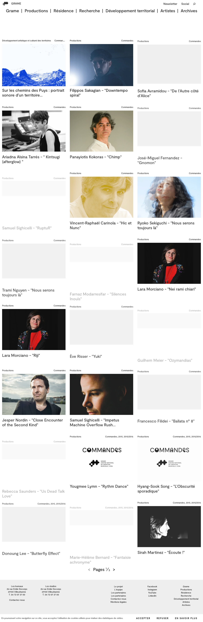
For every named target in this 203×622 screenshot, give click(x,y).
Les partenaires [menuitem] (118, 592)
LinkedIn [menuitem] (152, 595)
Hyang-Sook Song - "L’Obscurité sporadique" (166, 492)
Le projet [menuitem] (118, 586)
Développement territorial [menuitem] (130, 10)
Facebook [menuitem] (152, 586)
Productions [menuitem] (36, 10)
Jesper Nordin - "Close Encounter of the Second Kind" (32, 426)
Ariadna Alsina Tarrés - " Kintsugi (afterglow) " (31, 162)
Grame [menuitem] (12, 10)
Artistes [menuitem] (167, 10)
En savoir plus (186, 618)
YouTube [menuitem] (152, 592)
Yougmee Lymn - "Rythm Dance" (99, 489)
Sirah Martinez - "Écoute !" (161, 555)
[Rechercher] (194, 3)
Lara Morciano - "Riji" (21, 358)
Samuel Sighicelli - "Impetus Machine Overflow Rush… (94, 426)
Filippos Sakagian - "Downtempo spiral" (99, 94)
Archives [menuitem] (189, 10)
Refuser (163, 618)
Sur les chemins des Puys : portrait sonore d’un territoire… (33, 93)
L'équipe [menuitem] (118, 589)
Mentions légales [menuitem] (118, 602)
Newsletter (170, 3)
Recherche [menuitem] (89, 10)
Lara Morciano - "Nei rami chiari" (166, 292)
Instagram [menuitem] (152, 589)
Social (185, 3)
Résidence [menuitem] (64, 10)
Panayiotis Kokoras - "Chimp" (96, 160)
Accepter (143, 618)
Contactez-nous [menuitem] (17, 600)
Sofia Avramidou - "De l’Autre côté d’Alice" (168, 97)
